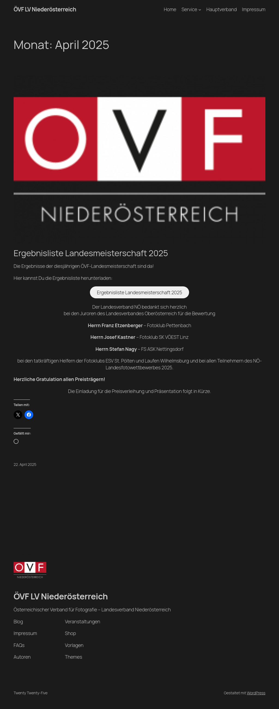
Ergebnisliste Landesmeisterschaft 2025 (91, 253)
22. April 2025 (25, 464)
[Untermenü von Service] (199, 9)
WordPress (256, 692)
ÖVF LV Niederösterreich (45, 9)
